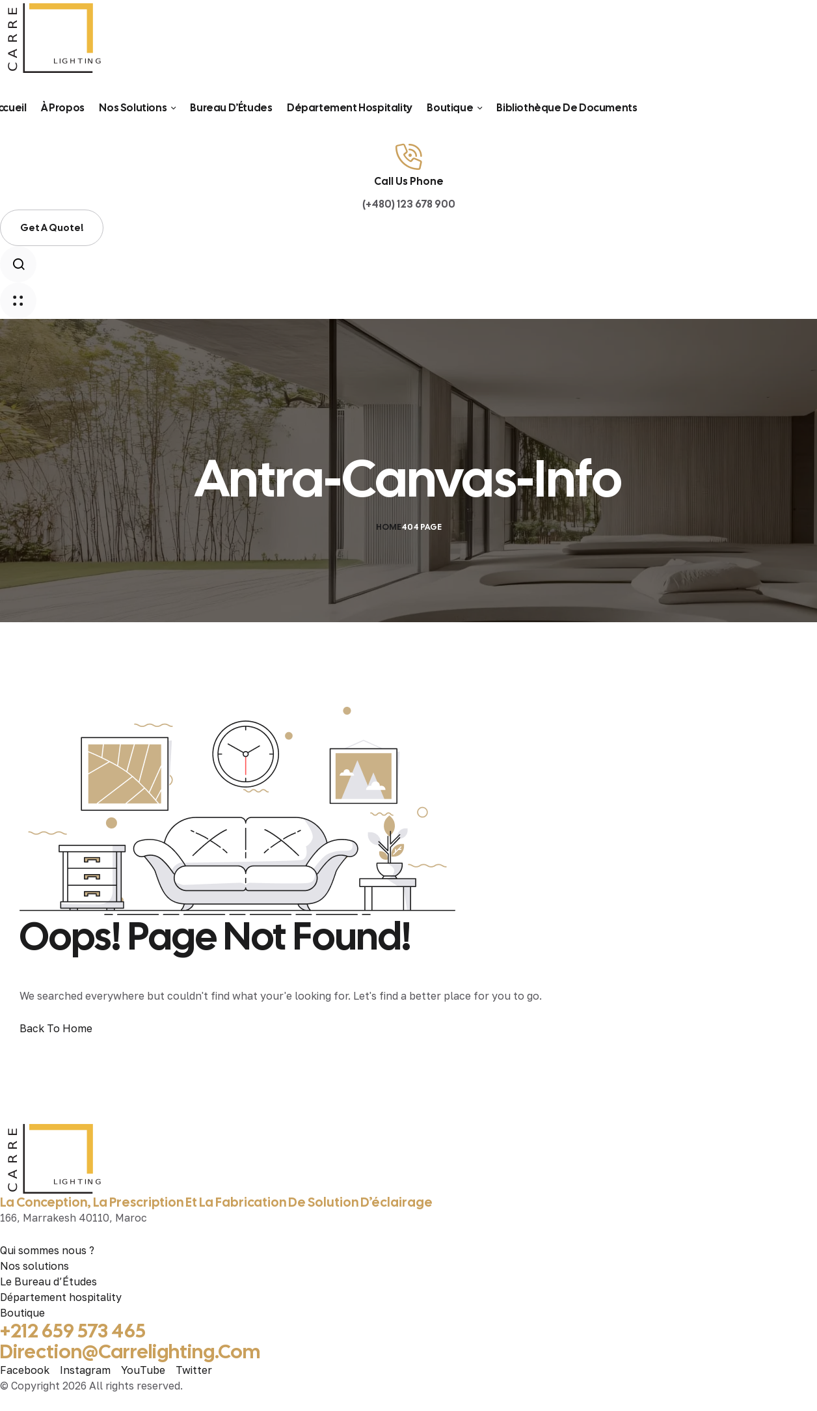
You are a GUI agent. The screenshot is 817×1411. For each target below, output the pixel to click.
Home (388, 526)
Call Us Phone (409, 181)
